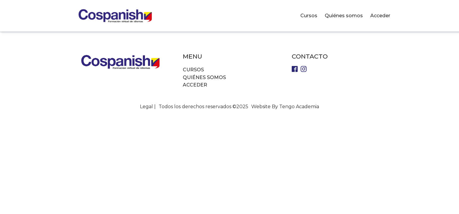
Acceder (380, 15)
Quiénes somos (344, 15)
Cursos (308, 15)
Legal (146, 106)
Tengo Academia (299, 106)
